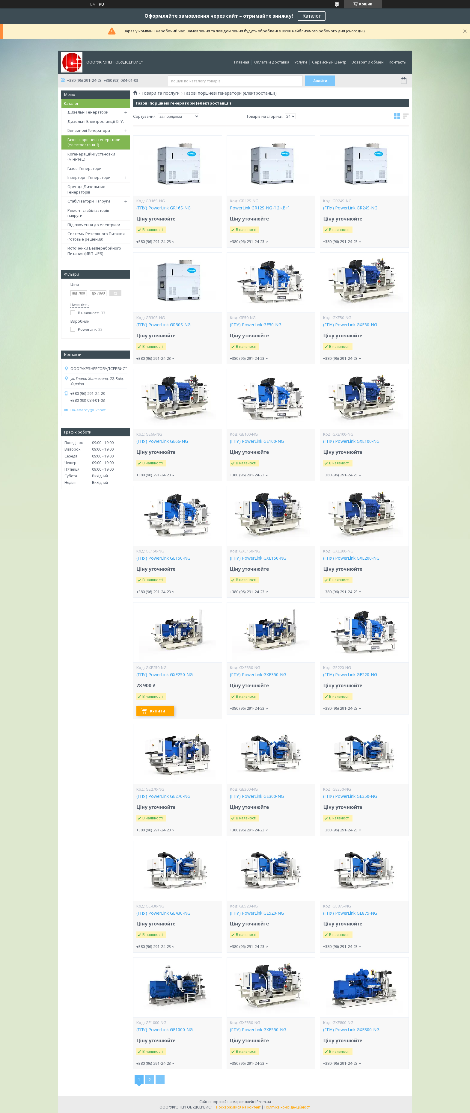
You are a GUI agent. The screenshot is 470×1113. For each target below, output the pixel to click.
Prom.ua (264, 1101)
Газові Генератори (84, 168)
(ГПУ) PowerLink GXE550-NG (258, 1029)
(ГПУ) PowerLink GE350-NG (350, 796)
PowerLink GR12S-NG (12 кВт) (260, 208)
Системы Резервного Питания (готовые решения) (96, 236)
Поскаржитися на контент (238, 1107)
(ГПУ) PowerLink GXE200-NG (351, 558)
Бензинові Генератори (88, 130)
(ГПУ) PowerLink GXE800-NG (351, 1029)
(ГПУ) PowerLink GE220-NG (350, 674)
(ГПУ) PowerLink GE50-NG (255, 324)
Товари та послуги (160, 93)
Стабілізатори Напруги (88, 201)
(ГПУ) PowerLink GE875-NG (350, 913)
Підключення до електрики (93, 224)
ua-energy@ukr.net (88, 410)
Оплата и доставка (271, 62)
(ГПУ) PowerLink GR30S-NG (163, 324)
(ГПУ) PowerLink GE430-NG (163, 913)
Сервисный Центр (329, 62)
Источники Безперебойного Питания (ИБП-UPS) (94, 250)
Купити (157, 711)
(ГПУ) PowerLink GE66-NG (162, 441)
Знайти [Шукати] (320, 80)
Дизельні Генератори (88, 112)
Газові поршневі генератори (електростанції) (93, 142)
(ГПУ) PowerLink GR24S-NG (350, 208)
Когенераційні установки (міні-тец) (91, 156)
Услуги (300, 62)
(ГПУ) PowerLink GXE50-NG (350, 324)
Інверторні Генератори (89, 177)
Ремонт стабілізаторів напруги (88, 213)
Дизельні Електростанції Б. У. (95, 121)
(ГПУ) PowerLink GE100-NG (257, 441)
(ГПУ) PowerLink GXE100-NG (351, 441)
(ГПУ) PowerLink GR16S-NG (163, 208)
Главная (241, 62)
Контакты (397, 62)
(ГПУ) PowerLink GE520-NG (257, 913)
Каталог (311, 16)
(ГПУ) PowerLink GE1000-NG (164, 1029)
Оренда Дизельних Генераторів (86, 189)
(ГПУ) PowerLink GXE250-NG (164, 674)
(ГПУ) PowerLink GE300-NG (257, 796)
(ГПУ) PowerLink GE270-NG (163, 796)
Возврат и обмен (368, 62)
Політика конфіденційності (287, 1107)
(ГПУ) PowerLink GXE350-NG (258, 674)
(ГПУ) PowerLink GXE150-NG (258, 558)
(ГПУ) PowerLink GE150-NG (163, 558)
